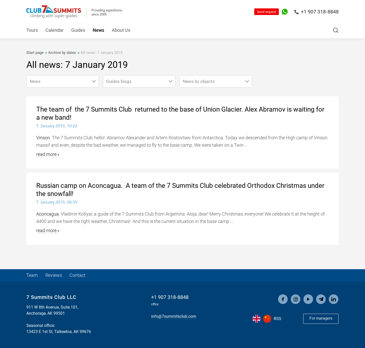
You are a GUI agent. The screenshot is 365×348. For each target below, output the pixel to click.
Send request (266, 12)
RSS (277, 318)
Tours (32, 30)
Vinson (43, 137)
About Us (121, 30)
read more (46, 154)
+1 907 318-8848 (316, 12)
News (98, 30)
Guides (78, 30)
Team (32, 275)
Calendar (54, 30)
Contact (77, 275)
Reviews (53, 275)
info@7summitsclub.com (173, 316)
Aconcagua (47, 214)
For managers (320, 318)
